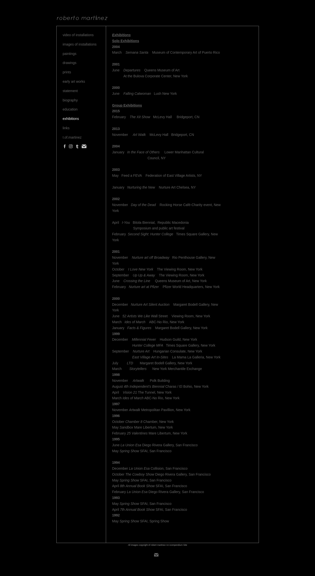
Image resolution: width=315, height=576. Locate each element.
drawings (70, 63)
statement (70, 91)
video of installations (78, 35)
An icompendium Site (176, 545)
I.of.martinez (72, 137)
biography (70, 100)
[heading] (82, 18)
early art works (74, 81)
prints (67, 72)
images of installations (80, 44)
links (66, 128)
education (70, 109)
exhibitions (71, 119)
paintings (70, 54)
